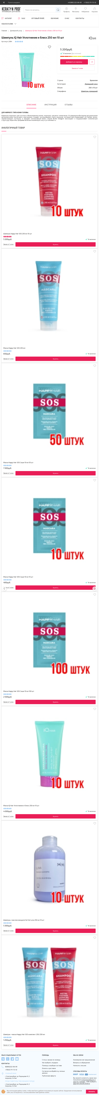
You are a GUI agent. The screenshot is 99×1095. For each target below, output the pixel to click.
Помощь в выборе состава (52, 1065)
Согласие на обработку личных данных (53, 1072)
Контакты (80, 18)
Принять (91, 1092)
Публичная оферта (49, 1076)
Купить (55, 244)
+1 (92, 62)
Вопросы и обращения (81, 1062)
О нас (67, 18)
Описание (31, 104)
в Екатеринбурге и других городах (84, 1080)
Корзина (95, 9)
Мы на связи (78, 1055)
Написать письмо (79, 1065)
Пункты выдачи (14, 2)
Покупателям (7, 24)
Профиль (66, 9)
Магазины (75, 9)
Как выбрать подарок (50, 1062)
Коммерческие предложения (84, 1060)
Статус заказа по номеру (51, 1060)
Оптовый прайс (37, 18)
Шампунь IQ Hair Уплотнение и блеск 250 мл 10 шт (43, 30)
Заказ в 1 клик (77, 68)
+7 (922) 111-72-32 (90, 2)
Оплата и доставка (49, 1068)
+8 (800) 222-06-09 (75, 2)
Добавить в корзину (74, 62)
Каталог (8, 18)
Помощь (45, 1055)
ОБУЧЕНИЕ (55, 18)
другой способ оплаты (81, 1083)
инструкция (50, 104)
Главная (4, 30)
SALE (23, 18)
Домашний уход (16, 30)
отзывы (69, 104)
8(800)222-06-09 (11, 1067)
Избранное (85, 9)
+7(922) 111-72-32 (11, 1070)
